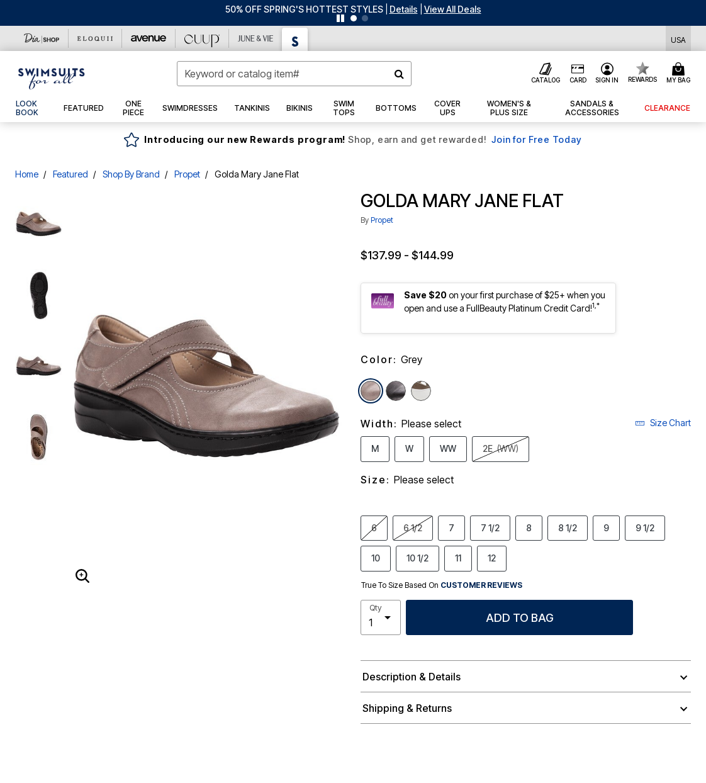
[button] (403, 9)
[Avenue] (149, 38)
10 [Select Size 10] (375, 557)
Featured (70, 174)
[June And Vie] (256, 38)
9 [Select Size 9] (606, 527)
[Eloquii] (95, 38)
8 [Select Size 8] (529, 527)
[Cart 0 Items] (680, 74)
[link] (31, 108)
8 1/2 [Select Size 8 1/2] (567, 527)
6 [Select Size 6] (374, 527)
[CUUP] (202, 38)
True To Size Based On (441, 585)
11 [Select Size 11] (458, 557)
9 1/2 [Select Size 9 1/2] (645, 527)
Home (26, 174)
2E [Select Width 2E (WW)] (500, 448)
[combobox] (294, 73)
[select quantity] (381, 617)
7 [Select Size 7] (451, 527)
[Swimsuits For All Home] (51, 77)
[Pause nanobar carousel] (340, 18)
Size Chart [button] (663, 422)
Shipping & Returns (407, 708)
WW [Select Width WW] (448, 448)
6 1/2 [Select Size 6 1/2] (412, 527)
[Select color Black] (396, 391)
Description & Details (411, 676)
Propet (187, 174)
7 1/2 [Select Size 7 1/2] (490, 527)
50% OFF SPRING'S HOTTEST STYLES (304, 9)
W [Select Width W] (409, 448)
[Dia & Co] (42, 38)
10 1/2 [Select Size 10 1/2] (417, 557)
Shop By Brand (131, 174)
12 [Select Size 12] (492, 557)
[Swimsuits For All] (295, 39)
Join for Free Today (536, 139)
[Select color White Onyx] (421, 391)
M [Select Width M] (375, 448)
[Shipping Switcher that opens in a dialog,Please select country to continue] (678, 39)
